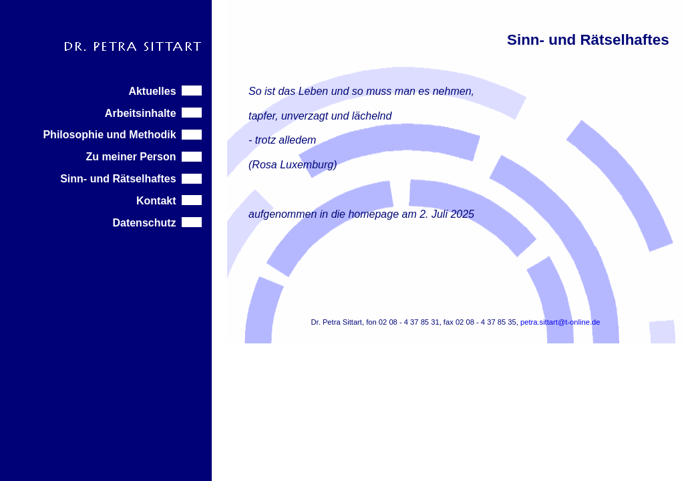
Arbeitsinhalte (153, 113)
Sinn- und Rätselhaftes (131, 178)
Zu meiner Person (144, 156)
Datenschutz (157, 222)
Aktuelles (165, 91)
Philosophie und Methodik (122, 134)
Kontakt (169, 200)
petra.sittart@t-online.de (560, 322)
